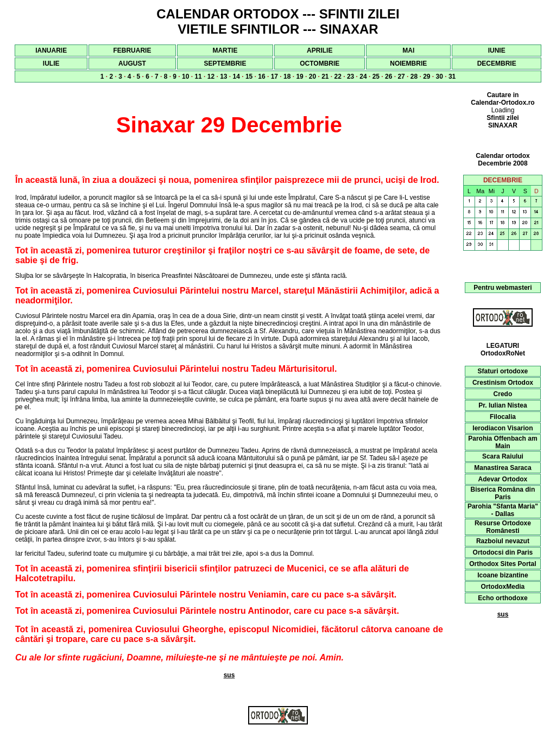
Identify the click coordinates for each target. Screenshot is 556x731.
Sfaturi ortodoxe (503, 371)
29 (426, 76)
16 (261, 76)
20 (312, 76)
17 (274, 76)
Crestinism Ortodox (502, 382)
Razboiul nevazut (502, 541)
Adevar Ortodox (503, 479)
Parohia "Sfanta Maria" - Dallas (502, 510)
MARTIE (224, 50)
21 (324, 76)
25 (376, 76)
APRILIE (319, 50)
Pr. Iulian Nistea (502, 405)
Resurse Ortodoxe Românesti (503, 527)
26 (388, 76)
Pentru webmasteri (502, 287)
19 (299, 76)
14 (236, 76)
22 (338, 76)
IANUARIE (51, 50)
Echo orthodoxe (502, 598)
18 (286, 76)
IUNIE (497, 50)
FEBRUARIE (132, 50)
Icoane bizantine (502, 575)
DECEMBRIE (496, 63)
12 (210, 76)
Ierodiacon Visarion (502, 428)
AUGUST (132, 63)
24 (363, 76)
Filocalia (503, 417)
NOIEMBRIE (408, 63)
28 (414, 76)
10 (185, 76)
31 (452, 76)
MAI (408, 50)
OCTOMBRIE (319, 63)
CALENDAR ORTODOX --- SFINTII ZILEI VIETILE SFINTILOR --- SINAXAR (278, 21)
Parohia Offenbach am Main (502, 442)
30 (439, 76)
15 (248, 76)
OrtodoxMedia (503, 586)
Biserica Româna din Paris (503, 493)
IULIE (51, 63)
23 (350, 76)
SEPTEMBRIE (225, 63)
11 (197, 76)
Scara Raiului (502, 456)
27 (401, 76)
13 (223, 76)
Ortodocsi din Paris (503, 552)
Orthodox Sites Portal (502, 564)
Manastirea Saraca (502, 468)
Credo (503, 394)
